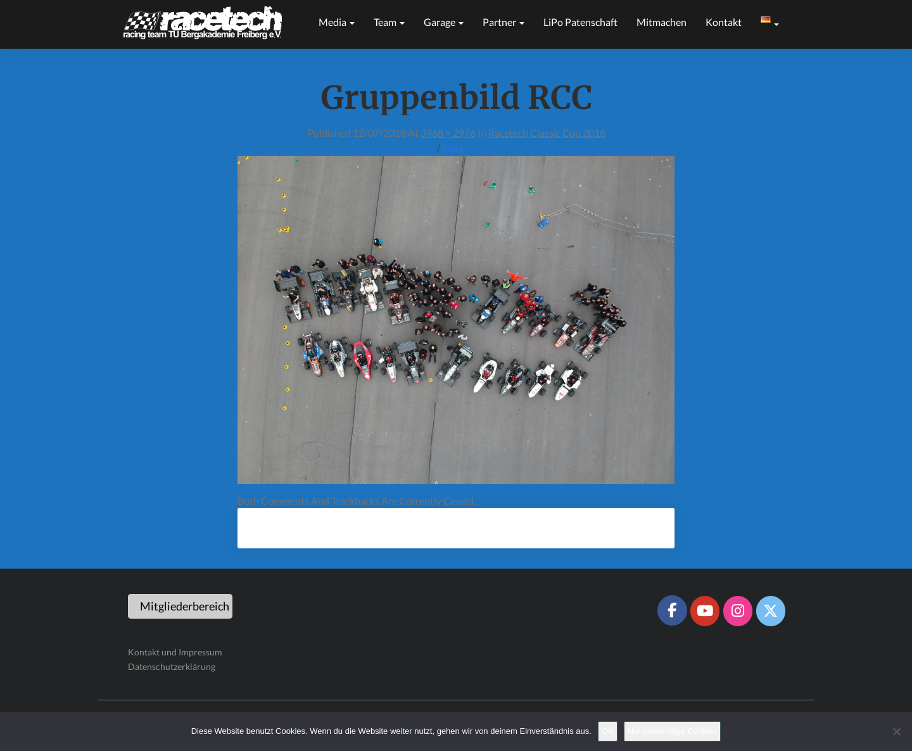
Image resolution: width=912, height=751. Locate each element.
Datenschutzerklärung (171, 666)
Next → (459, 148)
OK (608, 731)
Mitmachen (661, 22)
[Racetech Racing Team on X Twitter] (770, 611)
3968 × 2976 (448, 133)
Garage (444, 22)
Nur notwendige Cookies (673, 731)
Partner (503, 22)
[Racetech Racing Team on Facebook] (672, 610)
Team (389, 22)
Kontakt (724, 22)
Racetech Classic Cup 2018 (546, 133)
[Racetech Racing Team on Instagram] (737, 611)
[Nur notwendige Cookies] (896, 731)
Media (337, 22)
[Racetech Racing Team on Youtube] (704, 611)
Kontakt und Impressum (175, 652)
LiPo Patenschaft (580, 22)
